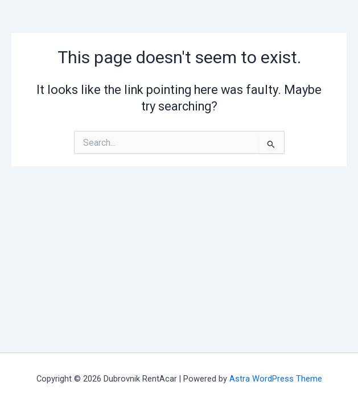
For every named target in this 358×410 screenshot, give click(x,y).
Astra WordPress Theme (275, 379)
